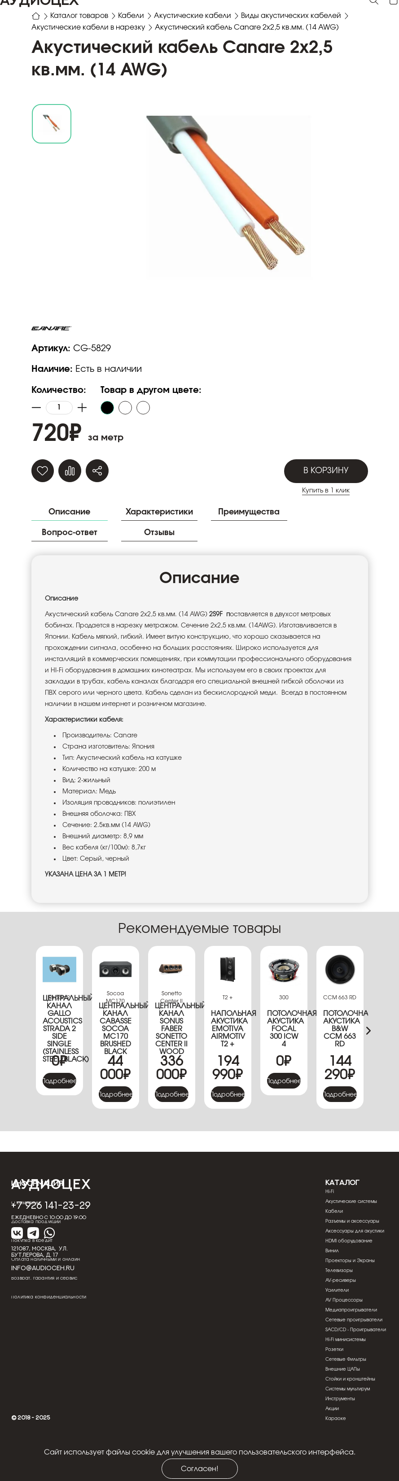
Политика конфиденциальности (48, 1330)
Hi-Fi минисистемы (345, 1372)
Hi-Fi (329, 1224)
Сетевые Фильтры (345, 1392)
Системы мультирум (347, 1422)
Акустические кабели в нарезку (89, 28)
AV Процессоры (344, 1333)
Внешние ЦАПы (342, 1402)
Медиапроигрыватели (351, 1343)
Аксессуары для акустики (354, 1264)
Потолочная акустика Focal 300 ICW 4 (284, 1061)
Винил (332, 1283)
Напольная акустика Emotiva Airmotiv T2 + (228, 1061)
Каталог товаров (79, 16)
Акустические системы (351, 1234)
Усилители (337, 1323)
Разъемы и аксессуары (352, 1254)
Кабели (132, 16)
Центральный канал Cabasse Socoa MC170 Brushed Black (115, 1061)
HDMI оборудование (349, 1274)
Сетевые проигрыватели (353, 1352)
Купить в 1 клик (326, 523)
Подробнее (59, 1114)
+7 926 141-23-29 (51, 1237)
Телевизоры (339, 1303)
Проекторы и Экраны (350, 1293)
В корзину (326, 502)
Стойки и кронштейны (350, 1412)
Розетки (334, 1382)
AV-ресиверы (340, 1313)
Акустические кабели (194, 16)
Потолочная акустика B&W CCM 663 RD (340, 1061)
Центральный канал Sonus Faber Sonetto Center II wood (172, 1061)
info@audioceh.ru (43, 1300)
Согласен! (200, 1468)
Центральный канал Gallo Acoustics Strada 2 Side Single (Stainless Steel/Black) (59, 1062)
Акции (332, 1441)
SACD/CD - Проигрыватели (355, 1362)
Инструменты (340, 1431)
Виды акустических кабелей (294, 16)
